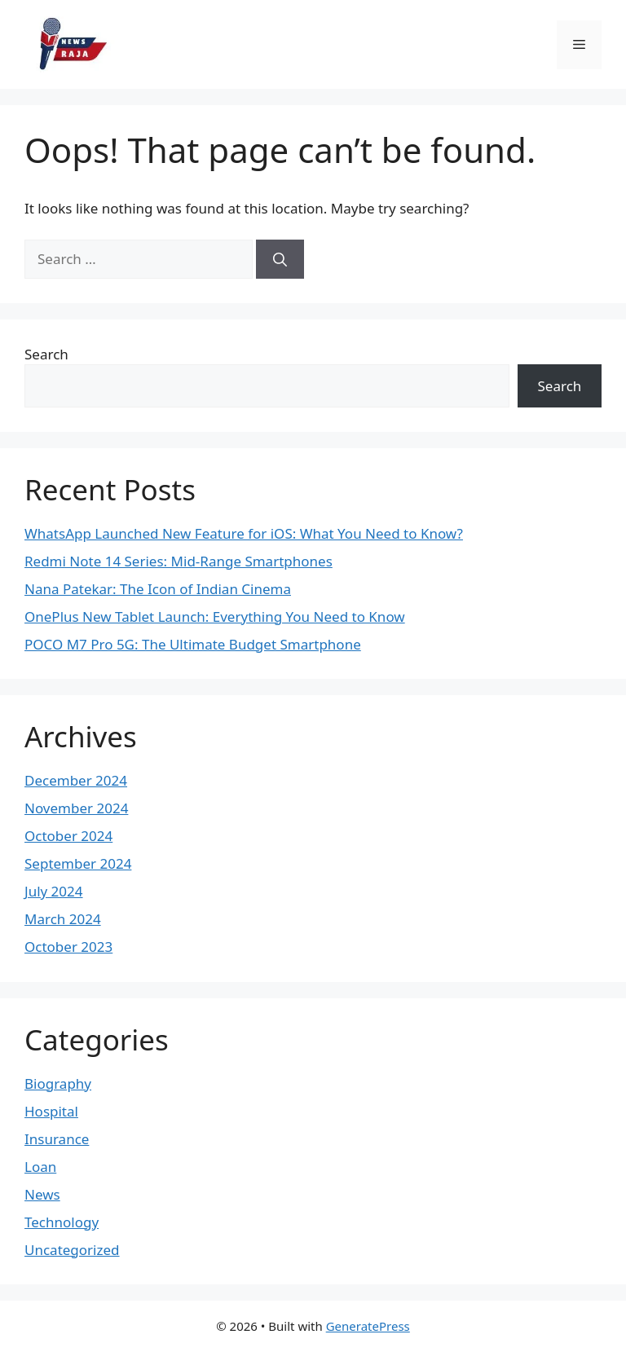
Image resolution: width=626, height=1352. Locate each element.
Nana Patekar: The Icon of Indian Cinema (157, 588)
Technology (61, 1222)
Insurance (56, 1139)
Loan (40, 1166)
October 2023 (68, 946)
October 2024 (68, 835)
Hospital (51, 1111)
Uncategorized (72, 1249)
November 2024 (76, 808)
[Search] (280, 259)
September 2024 (77, 863)
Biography (57, 1083)
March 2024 (62, 918)
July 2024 (53, 891)
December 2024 (75, 780)
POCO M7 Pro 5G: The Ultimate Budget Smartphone (192, 644)
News (42, 1194)
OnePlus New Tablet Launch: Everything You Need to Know (214, 616)
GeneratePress (368, 1326)
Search (46, 354)
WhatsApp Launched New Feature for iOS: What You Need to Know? (243, 533)
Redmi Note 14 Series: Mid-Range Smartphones (178, 561)
